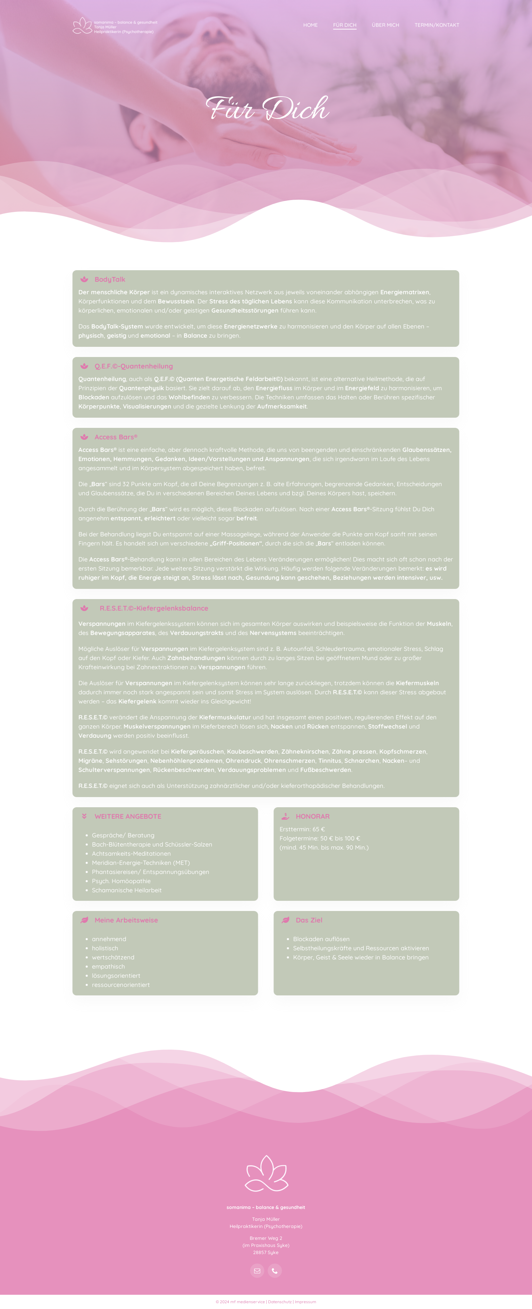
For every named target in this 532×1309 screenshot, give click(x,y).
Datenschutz (280, 1301)
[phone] (275, 1271)
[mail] (257, 1271)
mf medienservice (247, 1301)
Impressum (305, 1301)
